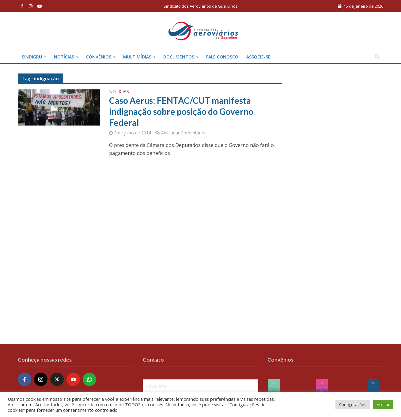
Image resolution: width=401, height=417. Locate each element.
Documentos (178, 57)
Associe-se (258, 57)
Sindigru (32, 57)
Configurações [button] (352, 404)
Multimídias (137, 57)
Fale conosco (222, 57)
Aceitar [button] (383, 404)
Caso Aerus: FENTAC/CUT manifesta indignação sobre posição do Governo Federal (181, 111)
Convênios (98, 57)
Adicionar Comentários (183, 133)
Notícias (64, 57)
